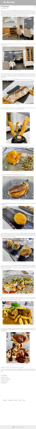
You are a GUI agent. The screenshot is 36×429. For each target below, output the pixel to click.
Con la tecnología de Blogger (18, 427)
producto (20, 400)
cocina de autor (10, 400)
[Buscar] (34, 1)
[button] (34, 7)
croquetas (15, 400)
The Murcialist (9, 2)
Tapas (24, 400)
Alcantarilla (5, 400)
